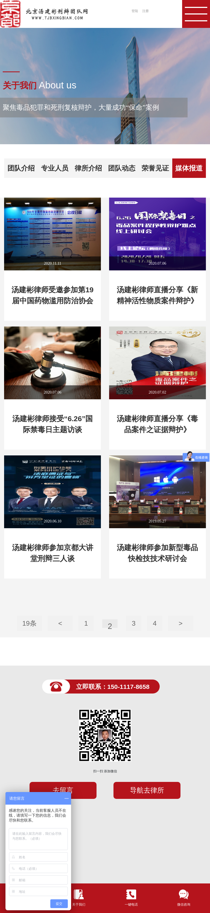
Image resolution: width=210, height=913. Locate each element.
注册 (145, 11)
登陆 (135, 11)
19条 (29, 623)
